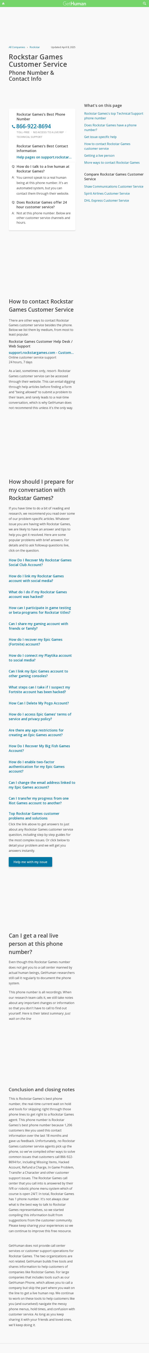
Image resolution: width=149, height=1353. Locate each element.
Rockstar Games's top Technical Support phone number (113, 115)
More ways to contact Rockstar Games (112, 162)
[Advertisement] (42, 263)
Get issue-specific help (100, 137)
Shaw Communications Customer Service (113, 186)
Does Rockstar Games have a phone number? (110, 127)
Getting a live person (99, 155)
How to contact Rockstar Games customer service (107, 146)
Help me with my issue (30, 862)
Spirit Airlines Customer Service (107, 193)
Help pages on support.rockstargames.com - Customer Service (44, 157)
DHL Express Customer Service (106, 200)
